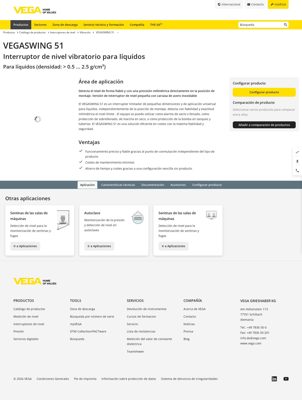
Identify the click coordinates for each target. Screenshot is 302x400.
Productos (20, 25)
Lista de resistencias (141, 331)
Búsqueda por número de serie (92, 316)
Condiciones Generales (53, 378)
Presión (18, 331)
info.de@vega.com (253, 338)
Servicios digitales (26, 339)
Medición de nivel (25, 316)
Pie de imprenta (85, 378)
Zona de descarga (65, 25)
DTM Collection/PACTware (88, 331)
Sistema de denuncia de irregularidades (189, 378)
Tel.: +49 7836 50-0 (253, 327)
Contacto (190, 316)
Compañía (137, 25)
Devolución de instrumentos (147, 308)
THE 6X (156, 24)
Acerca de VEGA (195, 308)
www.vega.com (250, 343)
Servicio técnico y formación (103, 25)
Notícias (189, 324)
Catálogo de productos (29, 308)
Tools (75, 300)
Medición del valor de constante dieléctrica (149, 341)
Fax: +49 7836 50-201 (254, 332)
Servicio (132, 324)
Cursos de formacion (141, 316)
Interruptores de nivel (28, 324)
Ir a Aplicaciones (25, 246)
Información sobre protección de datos (129, 378)
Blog (187, 339)
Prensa (188, 331)
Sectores (40, 25)
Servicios (135, 300)
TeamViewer (135, 351)
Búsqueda (77, 339)
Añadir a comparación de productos (264, 125)
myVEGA (76, 324)
